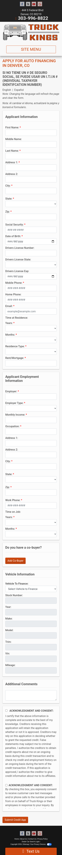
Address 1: (11, 162)
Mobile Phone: (13, 282)
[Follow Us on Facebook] (22, 4)
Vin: (7, 653)
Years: (9, 323)
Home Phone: (13, 294)
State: (8, 198)
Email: (9, 306)
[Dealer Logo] (31, 32)
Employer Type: (14, 403)
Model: (9, 630)
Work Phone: (12, 500)
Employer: (11, 391)
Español (19, 89)
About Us (23, 839)
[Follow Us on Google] (40, 4)
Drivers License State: (18, 259)
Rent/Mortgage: (14, 358)
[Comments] (31, 695)
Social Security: (14, 224)
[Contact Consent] (6, 785)
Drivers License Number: (19, 247)
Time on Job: (13, 511)
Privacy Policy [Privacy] (42, 839)
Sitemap (26, 844)
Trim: (8, 641)
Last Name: (12, 150)
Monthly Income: (15, 414)
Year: (8, 607)
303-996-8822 (33, 18)
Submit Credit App (15, 819)
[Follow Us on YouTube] (34, 4)
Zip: (7, 211)
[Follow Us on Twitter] (28, 4)
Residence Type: (15, 346)
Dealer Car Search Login (31, 842)
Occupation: (12, 426)
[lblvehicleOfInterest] (31, 589)
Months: (10, 334)
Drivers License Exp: (17, 271)
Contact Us (32, 839)
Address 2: (11, 174)
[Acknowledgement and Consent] (6, 710)
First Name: (12, 127)
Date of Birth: (13, 236)
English (6, 89)
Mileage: (10, 665)
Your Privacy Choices (41, 844)
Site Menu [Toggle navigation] (31, 49)
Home (16, 839)
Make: (9, 618)
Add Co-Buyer (15, 560)
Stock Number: (14, 595)
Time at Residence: (16, 317)
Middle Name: (13, 139)
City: (8, 185)
